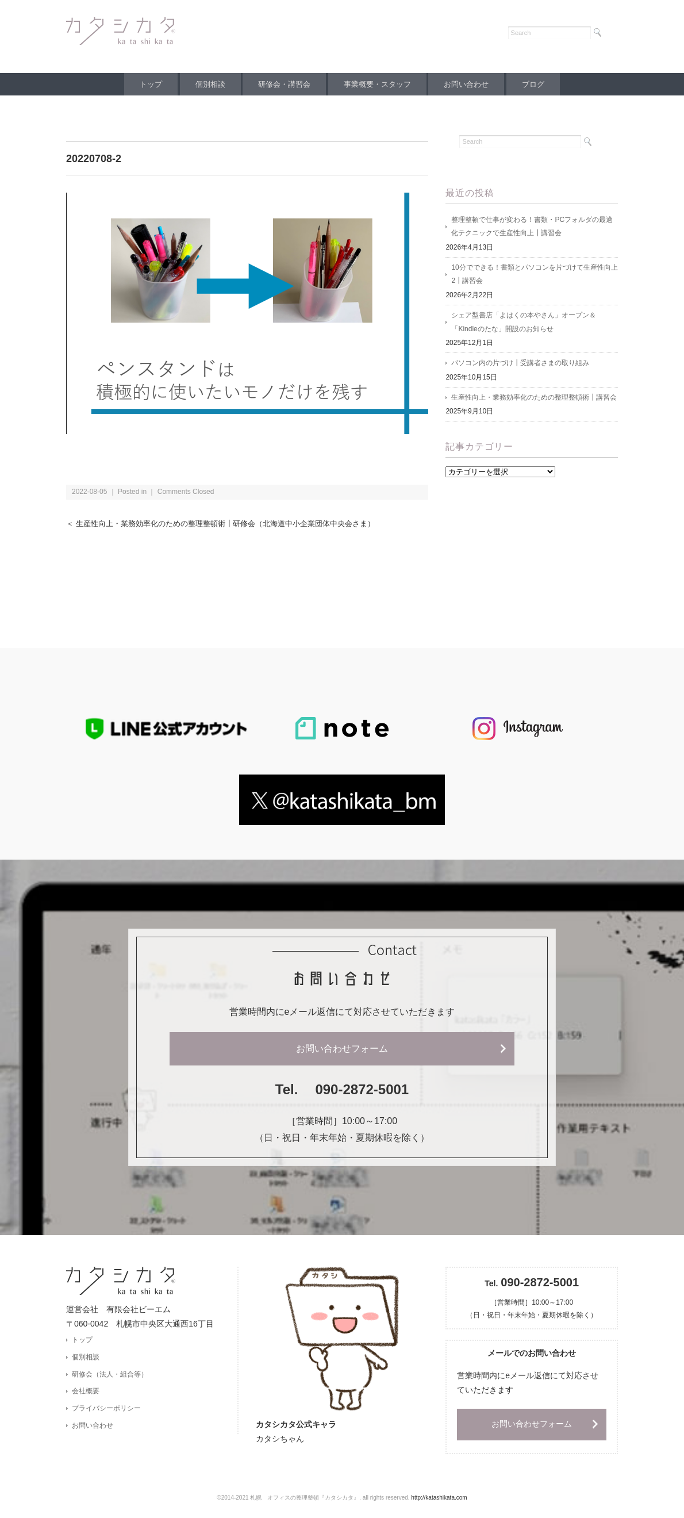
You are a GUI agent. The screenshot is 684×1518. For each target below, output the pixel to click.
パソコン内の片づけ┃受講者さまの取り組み (520, 365)
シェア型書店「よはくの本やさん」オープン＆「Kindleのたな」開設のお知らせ (523, 324)
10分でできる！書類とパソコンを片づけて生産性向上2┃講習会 (534, 275)
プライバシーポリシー (106, 1409)
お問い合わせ (471, 84)
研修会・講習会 (282, 84)
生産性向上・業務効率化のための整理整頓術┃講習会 (534, 400)
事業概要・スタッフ (379, 84)
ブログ (542, 84)
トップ (142, 84)
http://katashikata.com (439, 1498)
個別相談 (205, 84)
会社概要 (85, 1392)
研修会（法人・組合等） (110, 1375)
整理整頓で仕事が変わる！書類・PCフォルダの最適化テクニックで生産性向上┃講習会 (532, 227)
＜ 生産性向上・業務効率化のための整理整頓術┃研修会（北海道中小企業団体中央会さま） (232, 523)
